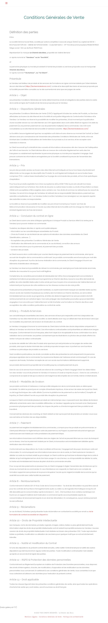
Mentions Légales (31, 617)
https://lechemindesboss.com (38, 87)
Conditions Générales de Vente (50, 617)
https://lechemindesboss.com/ (75, 129)
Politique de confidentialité (73, 617)
